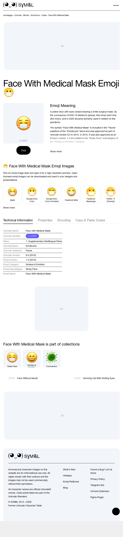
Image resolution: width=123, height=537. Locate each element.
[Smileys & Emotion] (32, 358)
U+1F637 (32, 236)
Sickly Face (31, 269)
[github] (105, 456)
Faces (29, 250)
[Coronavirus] (52, 358)
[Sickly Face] (12, 358)
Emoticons (31, 246)
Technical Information (18, 220)
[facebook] (112, 456)
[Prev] (112, 15)
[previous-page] (7, 15)
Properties (45, 220)
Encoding (63, 220)
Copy (23, 150)
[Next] (118, 15)
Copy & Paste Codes (90, 220)
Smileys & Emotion (35, 264)
